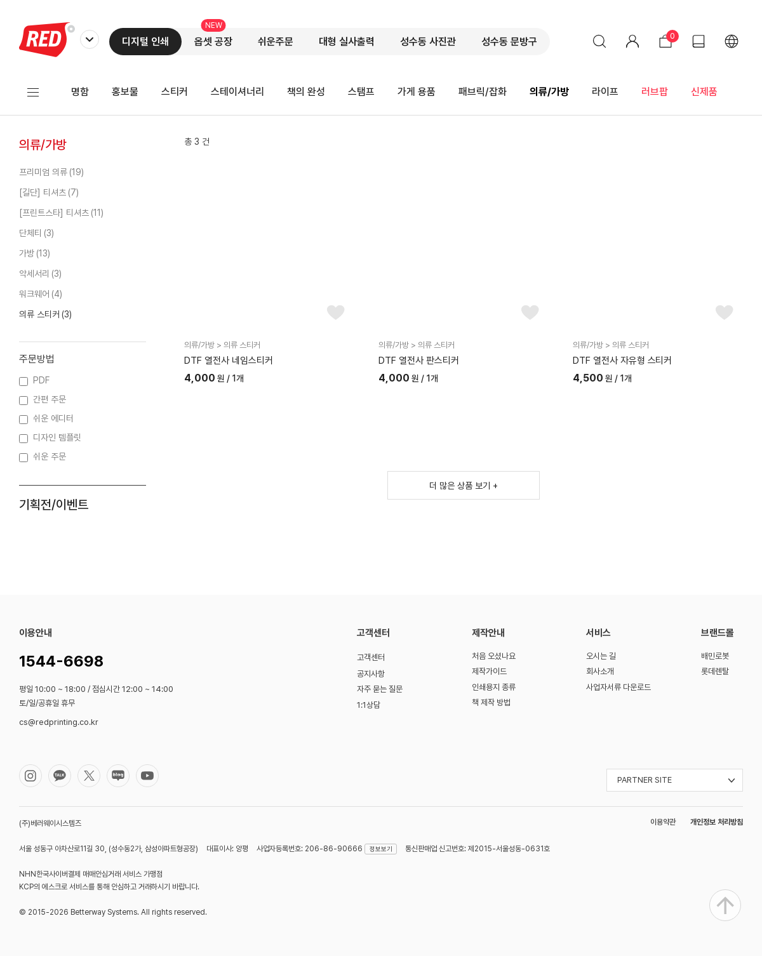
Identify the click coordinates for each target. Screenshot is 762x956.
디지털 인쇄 (145, 42)
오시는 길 (601, 656)
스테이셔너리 (237, 92)
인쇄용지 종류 (494, 687)
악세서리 (34, 274)
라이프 (605, 92)
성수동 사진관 (428, 42)
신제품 (704, 92)
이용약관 (663, 822)
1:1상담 (368, 705)
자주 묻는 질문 (380, 689)
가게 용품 (417, 92)
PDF (41, 380)
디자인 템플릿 (57, 437)
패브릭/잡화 (482, 92)
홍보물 (125, 92)
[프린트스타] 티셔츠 (54, 213)
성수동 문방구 (509, 42)
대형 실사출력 (347, 42)
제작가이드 (489, 671)
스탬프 (361, 92)
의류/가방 (549, 92)
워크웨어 (34, 294)
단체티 (30, 233)
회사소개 (600, 671)
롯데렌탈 (715, 671)
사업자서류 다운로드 (618, 687)
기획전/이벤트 (53, 504)
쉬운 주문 (49, 456)
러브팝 (654, 92)
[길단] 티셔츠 (42, 192)
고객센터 (371, 657)
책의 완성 (306, 92)
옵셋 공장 (213, 42)
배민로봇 (715, 656)
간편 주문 (49, 399)
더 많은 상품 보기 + (463, 486)
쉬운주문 (275, 42)
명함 (80, 92)
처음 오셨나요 (494, 656)
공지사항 (371, 674)
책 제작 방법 (491, 702)
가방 (26, 253)
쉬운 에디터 (53, 418)
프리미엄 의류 (43, 172)
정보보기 (381, 849)
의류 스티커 (39, 314)
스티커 (174, 92)
